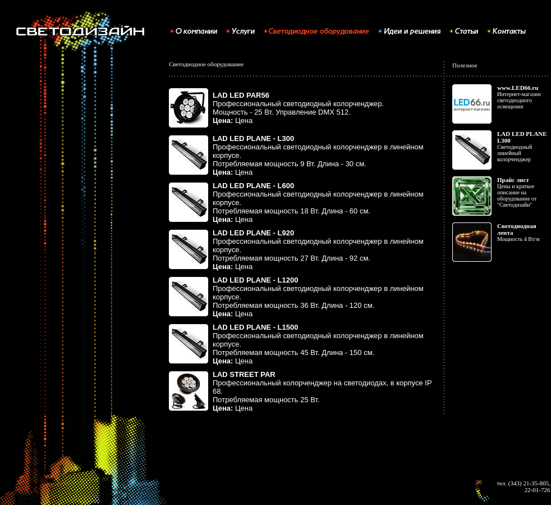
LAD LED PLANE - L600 (253, 185)
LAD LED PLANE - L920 (253, 233)
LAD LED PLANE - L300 (253, 138)
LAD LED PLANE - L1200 (255, 280)
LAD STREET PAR (244, 374)
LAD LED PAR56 (241, 95)
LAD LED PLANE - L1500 (255, 327)
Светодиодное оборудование (206, 64)
